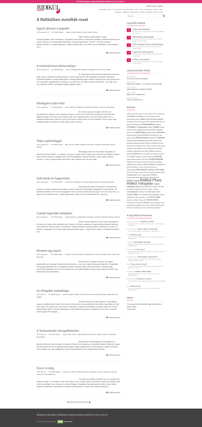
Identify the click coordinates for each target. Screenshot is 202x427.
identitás (110, 217)
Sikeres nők (156, 186)
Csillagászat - (126, 12)
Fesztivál (151, 138)
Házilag (135, 143)
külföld (77, 144)
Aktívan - (136, 9)
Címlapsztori (141, 127)
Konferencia (150, 156)
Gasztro (161, 137)
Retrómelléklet (144, 177)
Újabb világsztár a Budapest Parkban (139, 89)
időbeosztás (86, 334)
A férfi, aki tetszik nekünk (134, 114)
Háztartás (141, 143)
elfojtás (108, 69)
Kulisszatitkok (131, 159)
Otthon (163, 172)
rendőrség (87, 107)
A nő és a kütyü (148, 114)
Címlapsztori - (118, 12)
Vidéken (152, 205)
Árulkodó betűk (155, 121)
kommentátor (41, 337)
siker (66, 144)
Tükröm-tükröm (152, 200)
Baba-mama (139, 124)
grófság (91, 182)
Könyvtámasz (145, 162)
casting (96, 254)
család (68, 32)
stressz (68, 69)
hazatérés (98, 144)
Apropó (160, 119)
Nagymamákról (131, 170)
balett (73, 372)
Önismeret (157, 207)
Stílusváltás (130, 189)
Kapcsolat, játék (154, 6)
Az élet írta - (156, 9)
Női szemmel (131, 172)
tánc (69, 372)
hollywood (81, 254)
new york (71, 144)
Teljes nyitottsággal (49, 141)
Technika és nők (144, 197)
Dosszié (132, 132)
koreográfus (92, 372)
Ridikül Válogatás (140, 183)
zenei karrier (90, 144)
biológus (70, 294)
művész (95, 32)
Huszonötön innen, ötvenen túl (143, 146)
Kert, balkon (154, 154)
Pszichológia (131, 177)
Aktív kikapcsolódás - (128, 9)
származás (68, 182)
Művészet (154, 167)
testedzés (93, 334)
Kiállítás (132, 156)
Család (162, 127)
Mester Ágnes (59, 32)
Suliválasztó (138, 189)
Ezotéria (145, 135)
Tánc (139, 194)
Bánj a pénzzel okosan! (139, 264)
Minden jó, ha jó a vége (140, 167)
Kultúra (146, 159)
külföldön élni (89, 254)
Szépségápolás (132, 192)
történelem (73, 217)
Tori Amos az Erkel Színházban (137, 79)
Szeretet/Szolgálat (150, 192)
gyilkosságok (110, 107)
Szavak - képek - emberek (150, 189)
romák (82, 294)
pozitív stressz (100, 69)
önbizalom (68, 254)
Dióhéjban (159, 130)
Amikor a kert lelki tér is (135, 100)
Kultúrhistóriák (156, 159)
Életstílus (161, 132)
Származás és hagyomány (53, 178)
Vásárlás (138, 205)
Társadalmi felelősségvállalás (150, 194)
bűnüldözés (94, 107)
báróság (96, 182)
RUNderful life (148, 186)
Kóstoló (158, 156)
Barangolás (148, 124)
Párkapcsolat (132, 175)
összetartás (90, 217)
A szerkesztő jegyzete (149, 116)
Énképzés (130, 135)
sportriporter (112, 334)
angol (79, 334)
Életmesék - (149, 12)
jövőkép (76, 294)
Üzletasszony (138, 207)
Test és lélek (154, 197)
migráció (39, 147)
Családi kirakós (131, 130)
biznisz (108, 254)
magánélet (72, 107)
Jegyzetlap (137, 151)
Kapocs (152, 151)
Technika (135, 197)
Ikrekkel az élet (135, 286)
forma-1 (74, 334)
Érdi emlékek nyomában (142, 242)
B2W (133, 124)
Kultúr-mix (140, 159)
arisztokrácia (77, 182)
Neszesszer (142, 169)
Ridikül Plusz (151, 180)
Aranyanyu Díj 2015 (144, 121)
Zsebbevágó (150, 207)
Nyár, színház (139, 172)
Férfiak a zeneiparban (141, 59)
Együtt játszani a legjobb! (53, 28)
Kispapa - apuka (141, 156)
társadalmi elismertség (91, 294)
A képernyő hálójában (141, 29)
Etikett (140, 135)
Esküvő (161, 12)
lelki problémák (82, 69)
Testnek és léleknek (133, 200)
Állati (143, 119)
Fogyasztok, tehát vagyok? (143, 52)
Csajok (156, 127)
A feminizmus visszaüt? (144, 279)
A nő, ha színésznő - (117, 9)
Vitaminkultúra (159, 205)
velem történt (146, 205)
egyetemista (111, 294)
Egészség (140, 132)
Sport (162, 186)
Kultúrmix (130, 162)
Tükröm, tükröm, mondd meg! (147, 229)
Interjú (135, 148)
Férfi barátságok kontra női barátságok (148, 44)
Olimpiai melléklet (154, 172)
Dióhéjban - (143, 12)
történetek (104, 217)
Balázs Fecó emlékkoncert (136, 94)
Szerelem (141, 192)
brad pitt (74, 254)
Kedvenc (136, 154)
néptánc (99, 372)
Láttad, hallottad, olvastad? (152, 164)
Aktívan (138, 119)
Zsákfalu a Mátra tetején (143, 271)
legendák (97, 217)
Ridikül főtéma (154, 177)
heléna (114, 254)
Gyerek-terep (132, 140)
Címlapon (131, 127)
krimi (66, 107)
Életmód (154, 132)
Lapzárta (139, 164)
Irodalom (140, 148)
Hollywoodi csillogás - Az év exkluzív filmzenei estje (144, 84)
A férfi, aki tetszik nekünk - (105, 9)
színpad (84, 32)
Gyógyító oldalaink (152, 140)
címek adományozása (107, 182)
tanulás (65, 294)
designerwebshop (150, 130)
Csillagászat (140, 130)
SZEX (158, 192)
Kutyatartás (137, 162)
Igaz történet (158, 146)
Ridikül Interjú (133, 180)
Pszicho (154, 175)
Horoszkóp (130, 146)
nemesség (84, 182)
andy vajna (40, 257)
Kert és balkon (145, 154)
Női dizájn (160, 169)
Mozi (149, 167)
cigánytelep (103, 294)
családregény (81, 217)
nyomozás (102, 107)
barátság (83, 144)
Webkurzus (130, 207)
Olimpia (146, 172)
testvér (90, 32)
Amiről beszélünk (151, 119)
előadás (78, 32)
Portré (139, 175)
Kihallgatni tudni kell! (51, 103)
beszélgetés (92, 69)
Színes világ (132, 194)
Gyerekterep (141, 140)
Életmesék (148, 132)
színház (73, 32)
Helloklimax (148, 143)
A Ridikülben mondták (135, 116)
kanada (112, 144)
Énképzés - (156, 12)
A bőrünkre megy (135, 235)
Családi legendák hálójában (54, 213)
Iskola (145, 148)
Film (155, 138)
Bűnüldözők (157, 124)
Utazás (146, 202)
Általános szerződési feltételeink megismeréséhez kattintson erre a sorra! (72, 414)
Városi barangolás (154, 202)
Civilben (150, 127)
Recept (137, 177)
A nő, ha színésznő (159, 114)
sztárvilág (103, 254)
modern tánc (40, 374)
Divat (128, 132)
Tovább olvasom (114, 53)
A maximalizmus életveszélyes (56, 66)
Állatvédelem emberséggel (143, 37)
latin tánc (114, 372)
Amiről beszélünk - (148, 9)
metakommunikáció (82, 372)
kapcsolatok (105, 144)
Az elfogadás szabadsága (53, 291)
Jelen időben (145, 151)
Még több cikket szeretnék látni (77, 402)
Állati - (141, 9)
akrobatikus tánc (50, 374)
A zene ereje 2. (140, 249)
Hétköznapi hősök (157, 143)
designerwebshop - (135, 12)
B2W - (161, 9)
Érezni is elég (45, 368)
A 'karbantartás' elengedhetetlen (58, 331)
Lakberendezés (131, 164)
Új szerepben (138, 202)
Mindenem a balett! (147, 222)
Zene (144, 207)
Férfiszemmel (142, 138)
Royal (142, 186)
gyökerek (117, 217)
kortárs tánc (107, 372)
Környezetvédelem (156, 162)
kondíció (105, 334)
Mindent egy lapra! (49, 251)
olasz (69, 334)
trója (118, 254)
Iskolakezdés (151, 148)
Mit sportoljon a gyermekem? (148, 257)
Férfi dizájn (152, 135)
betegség (74, 69)
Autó (161, 121)
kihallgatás (79, 107)
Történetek (130, 202)
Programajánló (145, 175)
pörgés (99, 334)
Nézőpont (151, 170)
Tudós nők (142, 200)
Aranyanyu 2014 (132, 121)
